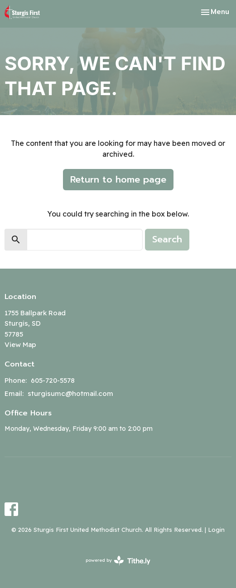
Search (167, 239)
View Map (20, 344)
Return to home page (118, 179)
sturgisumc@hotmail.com (70, 393)
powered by (118, 560)
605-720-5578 (53, 380)
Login (216, 529)
